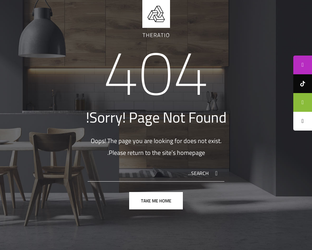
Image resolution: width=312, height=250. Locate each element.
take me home (156, 200)
